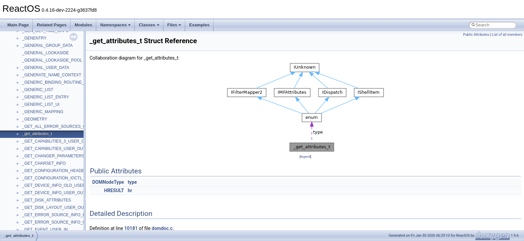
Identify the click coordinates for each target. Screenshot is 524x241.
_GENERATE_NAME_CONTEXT (51, 75)
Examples (199, 24)
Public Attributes (476, 34)
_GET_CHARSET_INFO (44, 163)
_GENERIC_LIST (37, 89)
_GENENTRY (34, 38)
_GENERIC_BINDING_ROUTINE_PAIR (57, 82)
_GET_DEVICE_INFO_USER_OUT (54, 192)
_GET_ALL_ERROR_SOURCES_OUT (56, 126)
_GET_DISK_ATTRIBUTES (46, 200)
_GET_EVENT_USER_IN (45, 229)
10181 (131, 228)
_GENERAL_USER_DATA (45, 67)
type (132, 182)
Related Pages (52, 24)
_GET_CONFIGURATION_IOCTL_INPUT (59, 178)
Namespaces (115, 24)
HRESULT (114, 190)
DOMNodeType (108, 182)
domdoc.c (162, 228)
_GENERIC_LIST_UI (40, 104)
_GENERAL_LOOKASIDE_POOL (52, 60)
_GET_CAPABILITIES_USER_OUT (54, 148)
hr (130, 190)
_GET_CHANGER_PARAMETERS (53, 156)
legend (305, 156)
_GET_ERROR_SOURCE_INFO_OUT (56, 222)
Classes (149, 24)
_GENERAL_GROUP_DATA (47, 45)
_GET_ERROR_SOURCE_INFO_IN (54, 215)
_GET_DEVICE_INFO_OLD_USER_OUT (59, 185)
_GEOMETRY (34, 119)
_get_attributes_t (37, 134)
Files (174, 24)
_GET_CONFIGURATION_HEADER (54, 170)
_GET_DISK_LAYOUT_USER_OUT (54, 207)
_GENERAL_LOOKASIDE (45, 53)
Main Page (18, 24)
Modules (83, 24)
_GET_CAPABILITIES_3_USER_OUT (56, 141)
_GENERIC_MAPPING (42, 111)
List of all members (507, 34)
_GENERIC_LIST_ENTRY (45, 97)
